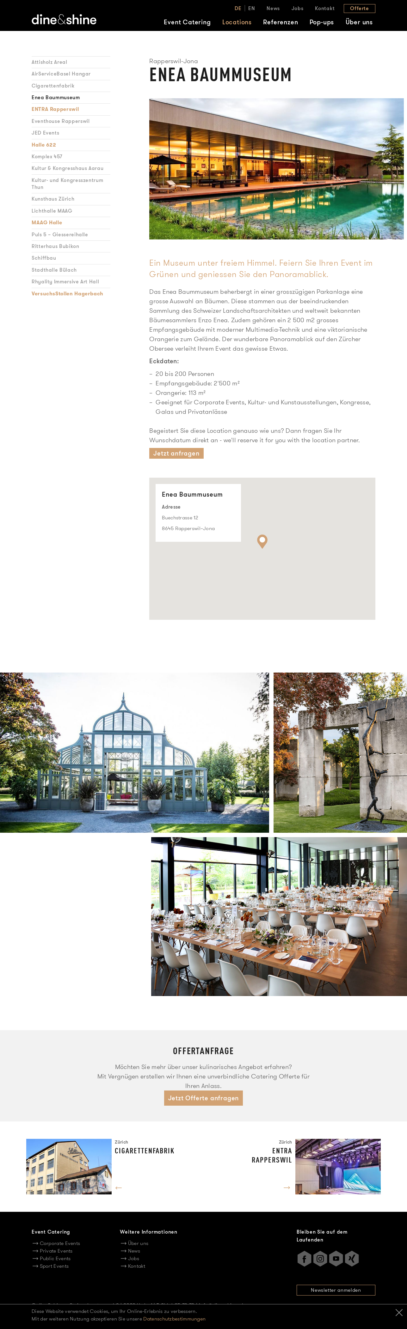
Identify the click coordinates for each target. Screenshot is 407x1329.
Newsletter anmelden (336, 1290)
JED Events (45, 132)
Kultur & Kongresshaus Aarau (67, 168)
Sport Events (54, 1266)
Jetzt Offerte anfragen (203, 1098)
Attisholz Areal (49, 62)
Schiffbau (44, 258)
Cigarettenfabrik (53, 85)
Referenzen (280, 22)
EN (251, 8)
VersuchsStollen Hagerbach (67, 294)
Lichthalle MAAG (52, 210)
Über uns (359, 22)
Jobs (298, 8)
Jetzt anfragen (176, 453)
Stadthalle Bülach (54, 270)
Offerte (359, 8)
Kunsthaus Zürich (53, 198)
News (273, 8)
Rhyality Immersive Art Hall (65, 281)
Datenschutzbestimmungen (174, 1318)
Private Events (56, 1250)
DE (238, 8)
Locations (237, 22)
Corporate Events (60, 1243)
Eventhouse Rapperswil (60, 121)
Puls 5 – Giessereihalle (60, 234)
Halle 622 (44, 145)
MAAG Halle (47, 223)
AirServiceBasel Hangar (61, 73)
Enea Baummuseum (56, 97)
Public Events (55, 1258)
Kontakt (325, 8)
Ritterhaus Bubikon (55, 246)
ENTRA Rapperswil (55, 109)
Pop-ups (322, 22)
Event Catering (187, 22)
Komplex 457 (47, 156)
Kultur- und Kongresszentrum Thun (67, 184)
